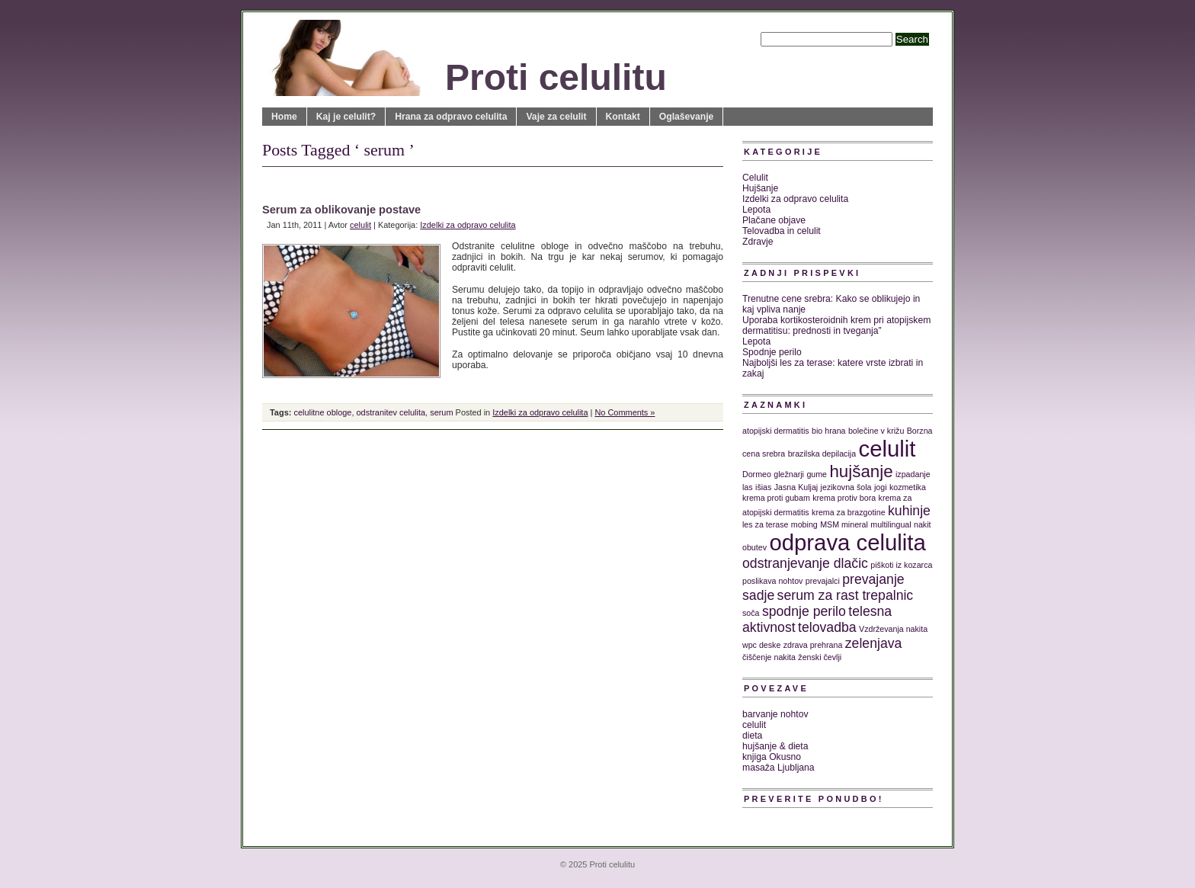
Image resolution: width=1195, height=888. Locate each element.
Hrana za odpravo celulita (451, 116)
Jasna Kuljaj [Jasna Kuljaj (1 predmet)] (796, 487)
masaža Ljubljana (778, 767)
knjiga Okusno (771, 757)
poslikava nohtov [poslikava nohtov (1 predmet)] (772, 580)
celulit (360, 224)
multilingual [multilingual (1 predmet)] (890, 524)
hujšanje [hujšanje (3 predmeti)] (860, 471)
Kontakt (623, 116)
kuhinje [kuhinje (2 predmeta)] (909, 510)
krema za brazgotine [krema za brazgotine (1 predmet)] (849, 512)
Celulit (755, 177)
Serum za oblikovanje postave (341, 210)
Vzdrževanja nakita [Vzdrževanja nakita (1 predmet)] (893, 628)
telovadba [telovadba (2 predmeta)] (827, 627)
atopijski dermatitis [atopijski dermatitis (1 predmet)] (775, 430)
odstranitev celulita (391, 412)
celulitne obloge (322, 412)
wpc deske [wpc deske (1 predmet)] (761, 644)
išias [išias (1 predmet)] (763, 487)
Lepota (756, 209)
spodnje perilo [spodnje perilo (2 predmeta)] (804, 611)
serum (441, 412)
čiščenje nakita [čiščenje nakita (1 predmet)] (769, 657)
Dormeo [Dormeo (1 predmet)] (756, 474)
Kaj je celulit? (346, 116)
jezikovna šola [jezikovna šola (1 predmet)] (846, 487)
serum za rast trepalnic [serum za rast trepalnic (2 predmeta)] (845, 595)
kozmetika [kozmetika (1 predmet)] (907, 487)
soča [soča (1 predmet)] (751, 612)
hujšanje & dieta (775, 746)
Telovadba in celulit (781, 231)
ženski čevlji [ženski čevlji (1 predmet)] (819, 657)
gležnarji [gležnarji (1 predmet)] (789, 474)
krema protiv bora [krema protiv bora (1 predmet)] (844, 497)
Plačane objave (774, 220)
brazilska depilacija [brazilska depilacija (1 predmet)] (822, 453)
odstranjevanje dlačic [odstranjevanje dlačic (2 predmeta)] (805, 563)
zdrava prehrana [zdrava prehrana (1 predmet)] (813, 644)
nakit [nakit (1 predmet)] (922, 524)
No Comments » (624, 412)
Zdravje (758, 241)
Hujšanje (760, 188)
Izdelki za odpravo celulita (467, 224)
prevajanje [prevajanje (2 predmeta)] (873, 579)
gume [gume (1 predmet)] (816, 474)
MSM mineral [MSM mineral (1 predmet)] (844, 524)
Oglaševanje (686, 116)
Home (284, 116)
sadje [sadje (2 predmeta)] (758, 595)
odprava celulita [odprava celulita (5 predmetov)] (847, 542)
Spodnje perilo (772, 352)
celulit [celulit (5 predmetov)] (887, 448)
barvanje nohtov (775, 714)
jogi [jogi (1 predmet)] (880, 487)
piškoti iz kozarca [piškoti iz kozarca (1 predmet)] (901, 564)
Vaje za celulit (556, 116)
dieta (752, 735)
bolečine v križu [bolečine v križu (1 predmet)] (876, 430)
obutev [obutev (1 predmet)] (754, 547)
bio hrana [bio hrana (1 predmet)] (828, 430)
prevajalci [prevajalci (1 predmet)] (823, 580)
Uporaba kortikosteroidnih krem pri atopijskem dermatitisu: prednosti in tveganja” (836, 325)
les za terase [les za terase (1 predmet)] (765, 524)
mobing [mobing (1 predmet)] (804, 524)
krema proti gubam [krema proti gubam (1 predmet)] (776, 497)
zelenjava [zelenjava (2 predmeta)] (873, 643)
